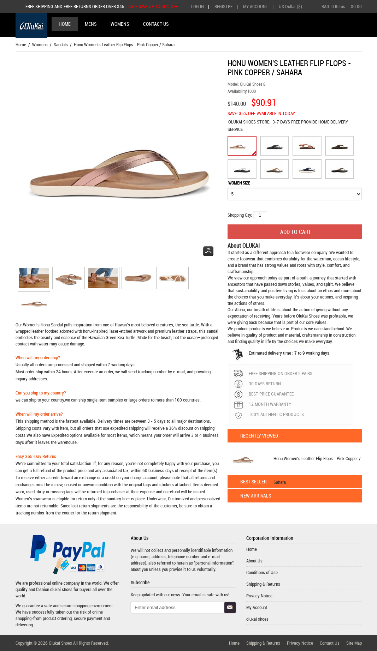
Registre (223, 6)
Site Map (354, 643)
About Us (254, 560)
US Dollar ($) (290, 6)
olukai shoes (61, 589)
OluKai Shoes (308, 316)
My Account (255, 6)
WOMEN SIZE (239, 183)
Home (65, 23)
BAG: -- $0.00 (342, 6)
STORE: (249, 122)
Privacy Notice (259, 595)
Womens (40, 44)
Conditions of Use (262, 572)
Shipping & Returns (263, 584)
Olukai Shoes (60, 643)
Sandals (61, 44)
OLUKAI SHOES (242, 122)
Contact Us (330, 643)
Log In (197, 6)
